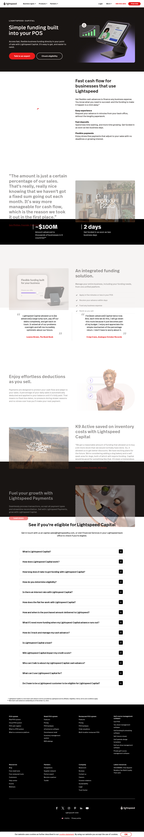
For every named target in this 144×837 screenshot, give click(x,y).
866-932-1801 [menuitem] (121, 4)
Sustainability (83, 784)
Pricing (46, 723)
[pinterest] (75, 808)
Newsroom (82, 768)
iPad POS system (15, 720)
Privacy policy (76, 818)
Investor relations (85, 781)
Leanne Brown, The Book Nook (39, 337)
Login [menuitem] (100, 4)
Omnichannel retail (50, 732)
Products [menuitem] (42, 4)
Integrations (48, 768)
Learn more (19, 518)
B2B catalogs (48, 741)
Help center (13, 781)
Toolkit (46, 781)
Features (47, 720)
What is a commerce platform (19, 732)
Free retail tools (14, 771)
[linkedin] (81, 808)
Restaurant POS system (87, 716)
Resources (13, 764)
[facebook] (57, 808)
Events (11, 784)
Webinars (12, 787)
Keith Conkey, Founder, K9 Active (91, 467)
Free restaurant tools (16, 774)
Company (82, 764)
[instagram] (69, 808)
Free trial (134, 4)
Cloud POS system (15, 723)
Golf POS (117, 722)
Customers (13, 777)
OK (126, 834)
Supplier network (50, 771)
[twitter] (63, 808)
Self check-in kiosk (120, 736)
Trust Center (83, 790)
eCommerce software (51, 729)
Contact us (82, 774)
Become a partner (50, 777)
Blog (10, 768)
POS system (13, 716)
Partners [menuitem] (53, 4)
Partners (47, 764)
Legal (80, 787)
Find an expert (49, 774)
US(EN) (67, 818)
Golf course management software (123, 717)
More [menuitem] (108, 4)
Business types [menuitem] (28, 4)
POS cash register (15, 726)
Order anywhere (84, 729)
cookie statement (66, 834)
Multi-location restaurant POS (89, 732)
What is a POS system (16, 729)
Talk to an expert (22, 56)
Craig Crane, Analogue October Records (104, 337)
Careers (81, 777)
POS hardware (49, 726)
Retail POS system (51, 716)
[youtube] (87, 808)
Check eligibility (49, 56)
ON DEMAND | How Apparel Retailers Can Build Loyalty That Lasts (123, 770)
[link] (121, 3)
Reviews (81, 771)
